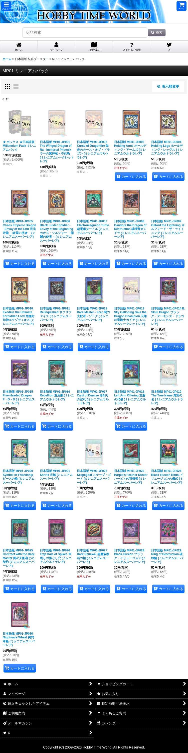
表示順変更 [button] (168, 86)
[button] (6, 6)
